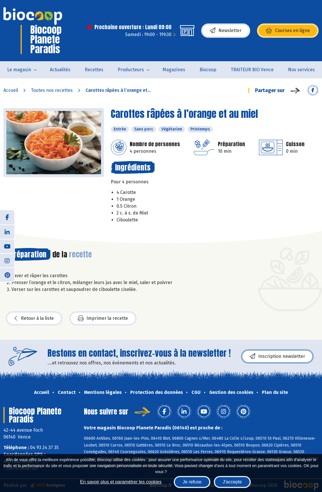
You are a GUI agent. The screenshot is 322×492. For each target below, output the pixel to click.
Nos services (301, 69)
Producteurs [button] (131, 69)
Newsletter (226, 30)
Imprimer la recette (103, 318)
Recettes (94, 69)
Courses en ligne (288, 30)
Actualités (60, 69)
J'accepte (232, 481)
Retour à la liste (34, 318)
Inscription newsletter (277, 356)
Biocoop (207, 69)
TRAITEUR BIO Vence (252, 69)
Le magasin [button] (19, 69)
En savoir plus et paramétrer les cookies (121, 481)
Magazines (174, 69)
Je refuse (192, 481)
